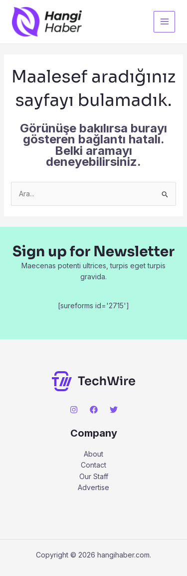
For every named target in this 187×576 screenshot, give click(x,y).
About (93, 454)
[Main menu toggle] (164, 21)
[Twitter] (114, 410)
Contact (93, 465)
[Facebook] (94, 410)
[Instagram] (74, 410)
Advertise (93, 487)
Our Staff (93, 476)
